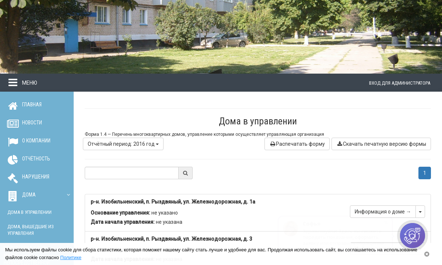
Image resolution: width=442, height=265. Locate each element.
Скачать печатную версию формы (381, 144)
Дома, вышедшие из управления (30, 230)
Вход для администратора (399, 83)
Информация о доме (383, 212)
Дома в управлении (29, 212)
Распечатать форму (297, 144)
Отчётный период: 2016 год (123, 144)
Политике (70, 257)
